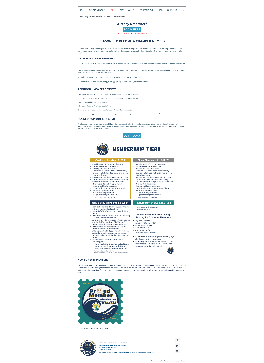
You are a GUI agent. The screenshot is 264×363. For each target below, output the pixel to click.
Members (107, 17)
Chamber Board (119, 17)
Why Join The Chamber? (93, 17)
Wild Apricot (164, 361)
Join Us (80, 17)
